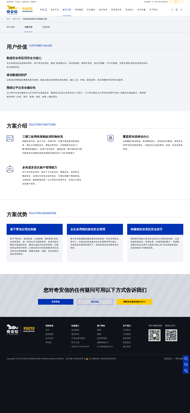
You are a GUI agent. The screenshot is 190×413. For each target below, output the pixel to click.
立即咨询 (18, 50)
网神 (99, 375)
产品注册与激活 (78, 384)
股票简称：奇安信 (13, 2)
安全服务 (91, 9)
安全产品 (55, 9)
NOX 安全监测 (103, 396)
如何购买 (147, 2)
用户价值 (11, 72)
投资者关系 (116, 9)
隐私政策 (168, 409)
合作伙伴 (49, 384)
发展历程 (127, 384)
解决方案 (67, 9)
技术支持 (103, 9)
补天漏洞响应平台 (105, 392)
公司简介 (127, 375)
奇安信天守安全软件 (80, 392)
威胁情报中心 (103, 388)
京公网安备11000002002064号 (101, 409)
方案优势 (46, 72)
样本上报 (75, 388)
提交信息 (95, 347)
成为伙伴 (75, 379)
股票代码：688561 (29, 2)
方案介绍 (28, 72)
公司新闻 (127, 379)
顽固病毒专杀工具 (79, 396)
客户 (47, 375)
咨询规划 (79, 9)
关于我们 (153, 9)
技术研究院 (102, 384)
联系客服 (56, 347)
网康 (99, 379)
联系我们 (127, 388)
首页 (8, 64)
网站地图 (179, 409)
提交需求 (42, 50)
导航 (42, 9)
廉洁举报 (127, 392)
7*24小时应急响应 (161, 2)
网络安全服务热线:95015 (134, 347)
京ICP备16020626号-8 (75, 409)
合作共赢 (141, 9)
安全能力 (129, 9)
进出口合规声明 (130, 396)
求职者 (48, 388)
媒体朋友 (49, 379)
